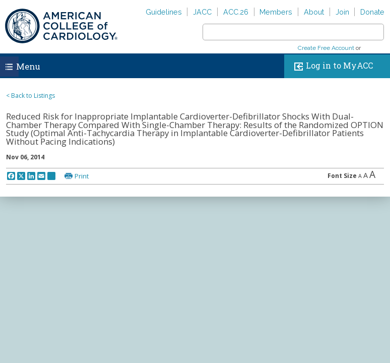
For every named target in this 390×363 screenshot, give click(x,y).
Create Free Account (326, 47)
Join (342, 12)
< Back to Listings (30, 95)
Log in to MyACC (331, 66)
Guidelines (164, 12)
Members (275, 12)
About (314, 12)
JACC (202, 12)
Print (82, 175)
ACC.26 (235, 12)
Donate (372, 12)
